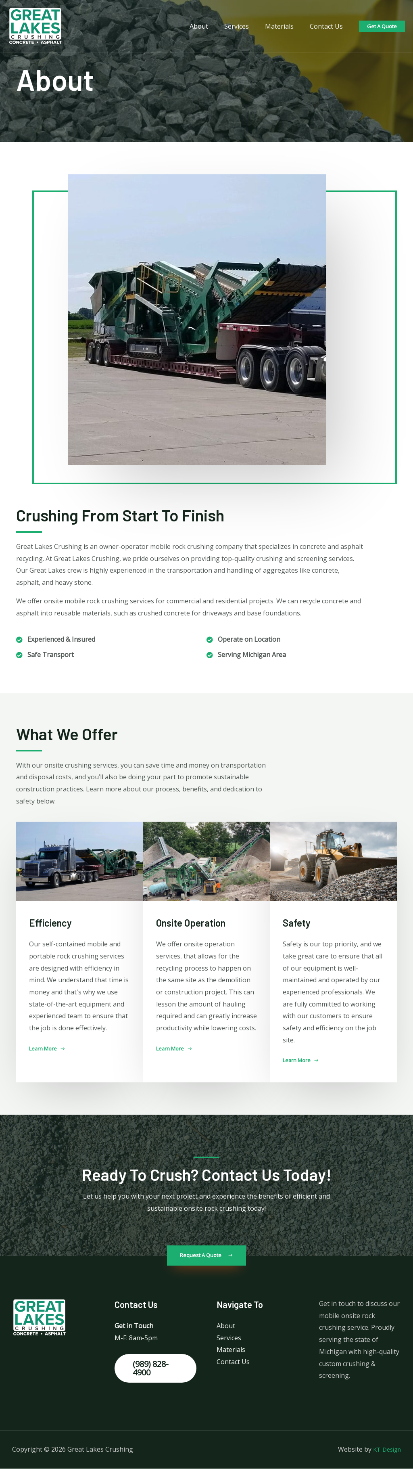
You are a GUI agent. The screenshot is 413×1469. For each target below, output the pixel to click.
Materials (284, 26)
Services (244, 26)
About (210, 26)
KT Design (385, 1449)
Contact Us (327, 26)
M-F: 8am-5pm (136, 1338)
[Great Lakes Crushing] (35, 25)
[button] (49, 1049)
